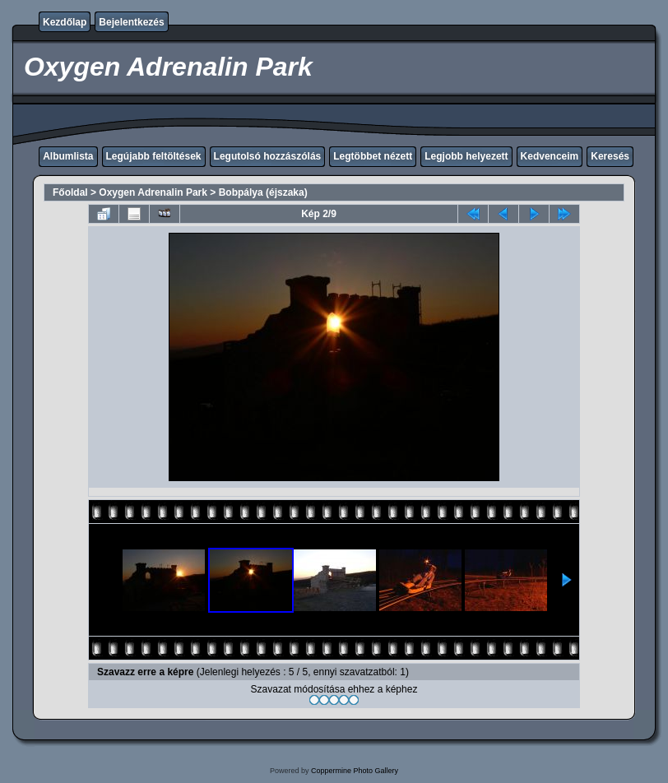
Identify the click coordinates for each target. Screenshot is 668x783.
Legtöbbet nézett (372, 156)
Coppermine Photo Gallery (354, 771)
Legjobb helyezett (466, 156)
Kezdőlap (64, 22)
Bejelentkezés (131, 22)
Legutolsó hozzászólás (268, 156)
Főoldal (70, 192)
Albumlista (68, 156)
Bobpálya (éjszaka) (263, 192)
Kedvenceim (550, 156)
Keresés (610, 156)
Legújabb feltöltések (154, 156)
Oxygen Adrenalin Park (153, 192)
